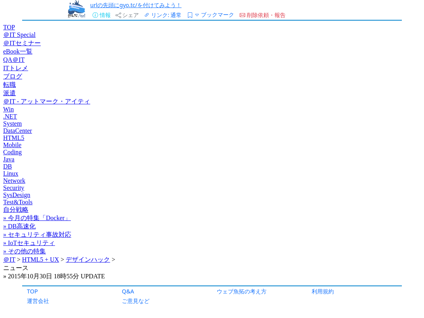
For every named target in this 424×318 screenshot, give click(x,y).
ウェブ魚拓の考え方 (242, 291)
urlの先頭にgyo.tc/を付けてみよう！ (136, 5)
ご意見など (136, 301)
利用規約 (323, 291)
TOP (32, 291)
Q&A (128, 291)
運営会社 (38, 301)
